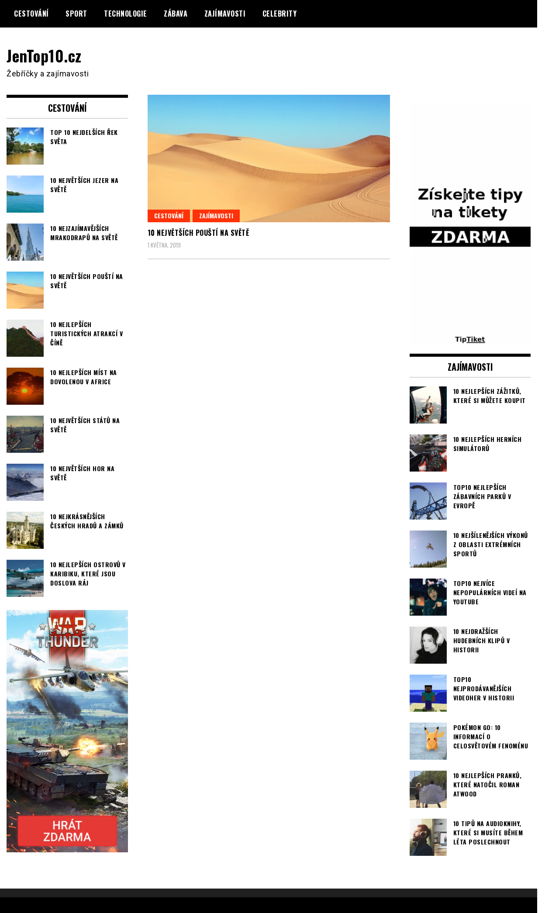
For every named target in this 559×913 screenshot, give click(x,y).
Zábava (175, 13)
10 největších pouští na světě (198, 232)
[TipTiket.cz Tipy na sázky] (470, 339)
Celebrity (279, 13)
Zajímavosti (225, 13)
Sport (76, 13)
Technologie (125, 13)
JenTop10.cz (44, 55)
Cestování (31, 13)
